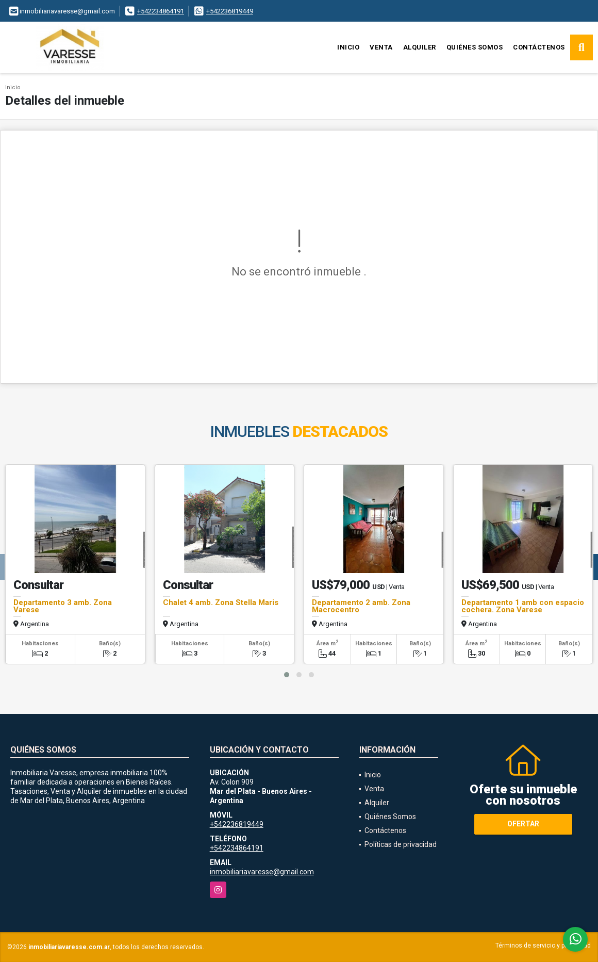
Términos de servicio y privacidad (543, 945)
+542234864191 (160, 11)
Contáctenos (539, 47)
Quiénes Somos (474, 47)
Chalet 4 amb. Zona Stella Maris (220, 602)
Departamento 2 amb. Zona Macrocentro (361, 606)
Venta (381, 47)
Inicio (348, 47)
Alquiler (419, 47)
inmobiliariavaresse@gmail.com (262, 872)
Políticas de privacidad (400, 844)
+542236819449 (229, 11)
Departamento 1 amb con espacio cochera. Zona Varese (522, 606)
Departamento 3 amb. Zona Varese (62, 606)
